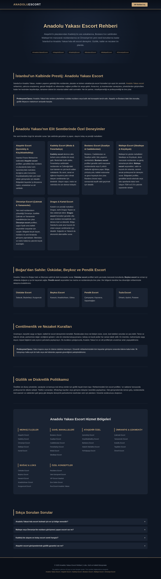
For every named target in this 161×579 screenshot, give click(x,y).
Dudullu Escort (119, 443)
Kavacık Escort (23, 478)
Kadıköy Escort (23, 439)
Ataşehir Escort (23, 435)
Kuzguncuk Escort (24, 486)
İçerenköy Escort (88, 435)
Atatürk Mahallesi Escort (91, 447)
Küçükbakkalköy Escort (90, 439)
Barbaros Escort (88, 443)
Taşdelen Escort (120, 447)
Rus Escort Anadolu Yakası (59, 486)
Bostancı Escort (55, 435)
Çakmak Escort (119, 435)
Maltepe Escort (23, 447)
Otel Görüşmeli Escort (58, 474)
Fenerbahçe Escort (57, 447)
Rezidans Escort (56, 470)
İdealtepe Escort (56, 455)
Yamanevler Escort (121, 439)
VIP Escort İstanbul (57, 478)
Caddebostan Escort (57, 443)
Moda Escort (54, 451)
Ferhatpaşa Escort (88, 451)
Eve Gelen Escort (56, 482)
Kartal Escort (22, 451)
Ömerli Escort (119, 451)
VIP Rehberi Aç (139, 4)
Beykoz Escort (23, 474)
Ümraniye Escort (24, 443)
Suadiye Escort (55, 439)
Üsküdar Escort (23, 470)
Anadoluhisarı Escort (25, 482)
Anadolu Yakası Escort (53, 572)
